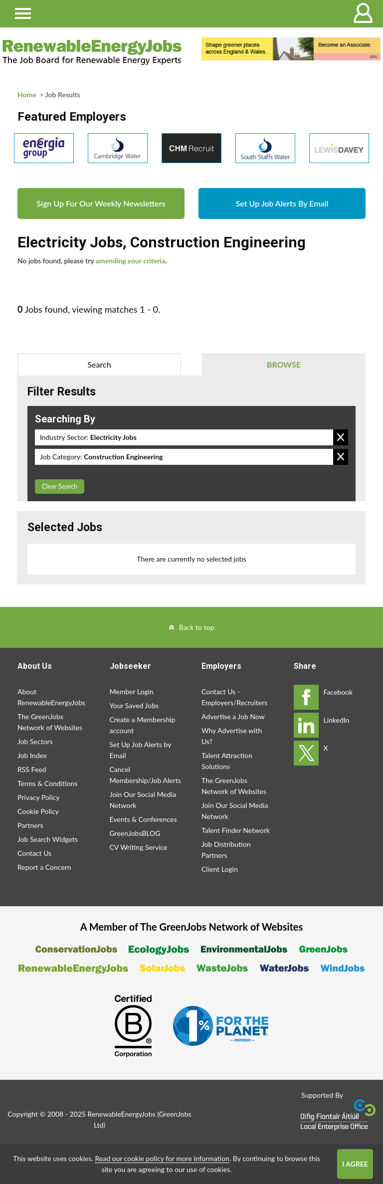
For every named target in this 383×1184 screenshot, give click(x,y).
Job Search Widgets (47, 839)
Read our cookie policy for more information (162, 1158)
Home (26, 94)
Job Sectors (35, 741)
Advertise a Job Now (233, 716)
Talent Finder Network (235, 830)
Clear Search (59, 486)
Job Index (32, 755)
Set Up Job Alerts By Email (282, 203)
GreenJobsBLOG (135, 833)
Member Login (132, 691)
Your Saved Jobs (134, 705)
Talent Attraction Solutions (226, 761)
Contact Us (34, 853)
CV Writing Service (139, 847)
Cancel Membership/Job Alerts (145, 775)
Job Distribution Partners (225, 849)
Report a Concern (44, 867)
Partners (30, 825)
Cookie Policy (38, 811)
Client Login (219, 869)
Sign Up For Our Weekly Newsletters (100, 203)
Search (99, 364)
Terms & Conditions (47, 783)
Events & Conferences (143, 819)
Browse (284, 364)
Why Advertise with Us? (231, 736)
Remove (340, 437)
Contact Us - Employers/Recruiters (234, 697)
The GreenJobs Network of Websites (49, 722)
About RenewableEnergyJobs (51, 697)
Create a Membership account (143, 725)
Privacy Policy (38, 797)
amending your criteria (131, 260)
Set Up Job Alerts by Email (141, 750)
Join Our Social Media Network (143, 799)
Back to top (196, 627)
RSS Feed (31, 769)
